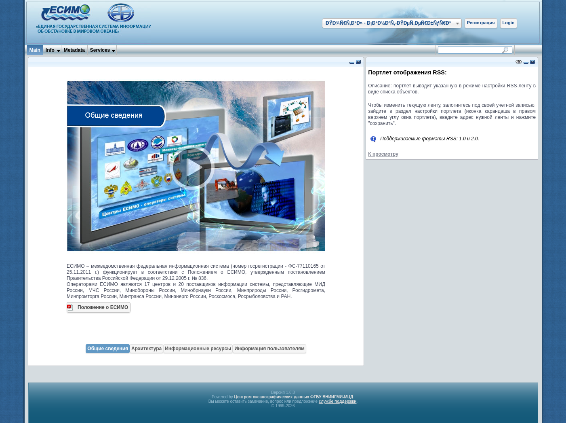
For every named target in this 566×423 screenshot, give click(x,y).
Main (34, 50)
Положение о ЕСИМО (103, 307)
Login (509, 22)
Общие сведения (107, 348)
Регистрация (481, 22)
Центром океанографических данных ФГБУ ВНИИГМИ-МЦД (293, 397)
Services (100, 50)
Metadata (74, 50)
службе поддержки (338, 401)
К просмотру (383, 154)
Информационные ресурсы (198, 348)
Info (50, 50)
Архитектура (146, 348)
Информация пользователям (269, 348)
